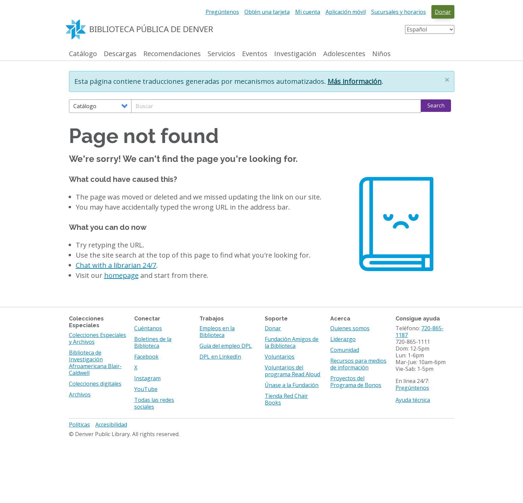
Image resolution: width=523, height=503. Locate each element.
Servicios (221, 54)
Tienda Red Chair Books (286, 399)
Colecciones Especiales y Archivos (97, 338)
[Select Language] (429, 29)
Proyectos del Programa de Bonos (355, 382)
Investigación (295, 54)
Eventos (254, 54)
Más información (355, 81)
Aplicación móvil (346, 11)
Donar (443, 11)
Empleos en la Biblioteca (217, 332)
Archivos (80, 394)
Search (436, 105)
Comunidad (344, 350)
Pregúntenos (222, 11)
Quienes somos (350, 328)
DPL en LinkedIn (220, 356)
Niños (381, 54)
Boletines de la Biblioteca (152, 342)
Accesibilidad (111, 424)
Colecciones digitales (95, 383)
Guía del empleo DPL (225, 346)
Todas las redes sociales (154, 403)
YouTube (146, 389)
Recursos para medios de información (358, 364)
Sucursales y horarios (398, 11)
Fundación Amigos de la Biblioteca (291, 342)
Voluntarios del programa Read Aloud (292, 371)
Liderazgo (343, 339)
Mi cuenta (307, 11)
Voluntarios (279, 356)
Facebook (146, 356)
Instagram (147, 378)
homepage (121, 275)
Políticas (79, 424)
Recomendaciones (172, 54)
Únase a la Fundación (291, 385)
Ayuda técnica (413, 400)
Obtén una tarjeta (267, 11)
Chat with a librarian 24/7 (116, 265)
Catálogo (83, 54)
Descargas (120, 54)
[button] (447, 80)
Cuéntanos (148, 328)
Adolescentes (344, 54)
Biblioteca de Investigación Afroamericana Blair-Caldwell (95, 363)
